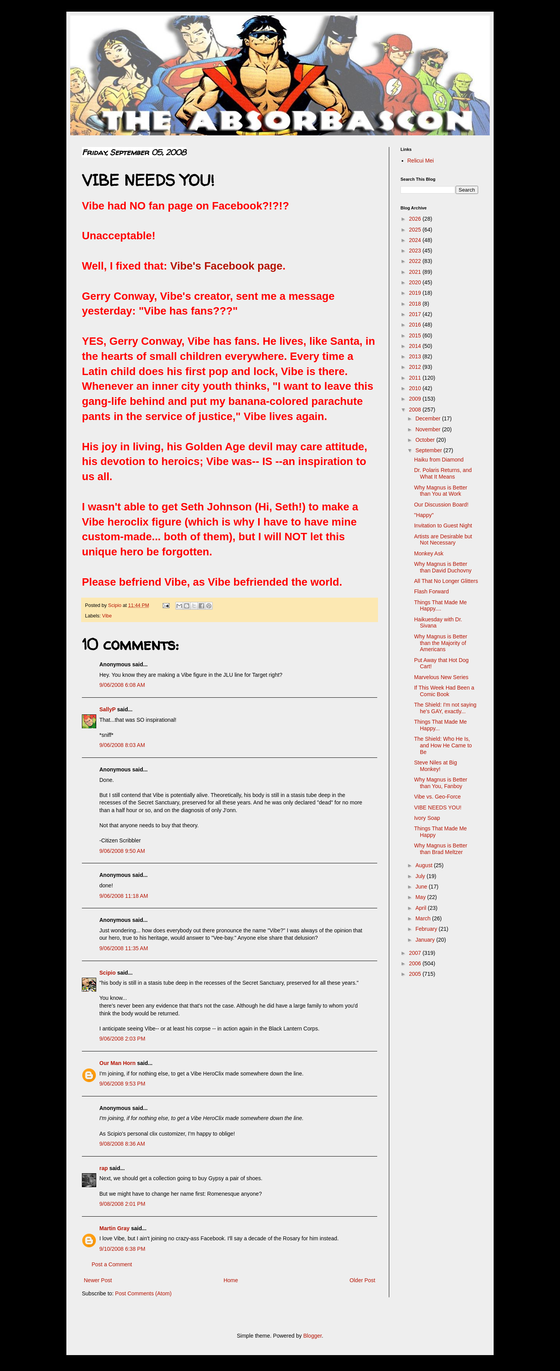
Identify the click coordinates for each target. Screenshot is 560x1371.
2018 (416, 304)
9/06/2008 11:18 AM (123, 896)
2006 (416, 963)
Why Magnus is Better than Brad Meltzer (440, 848)
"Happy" (423, 515)
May (421, 897)
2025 (416, 229)
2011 (416, 378)
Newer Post (98, 1280)
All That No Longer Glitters (446, 581)
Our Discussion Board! (441, 504)
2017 (416, 314)
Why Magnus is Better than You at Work (440, 490)
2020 (416, 282)
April (421, 908)
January (425, 940)
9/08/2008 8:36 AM (122, 1144)
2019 (416, 293)
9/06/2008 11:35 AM (123, 948)
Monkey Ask (428, 553)
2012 (416, 367)
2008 (416, 409)
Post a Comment (112, 1264)
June (421, 886)
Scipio (107, 973)
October (425, 440)
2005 (416, 974)
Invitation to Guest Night (443, 525)
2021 (416, 272)
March (423, 918)
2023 (416, 250)
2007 (416, 953)
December (428, 418)
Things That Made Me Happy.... (440, 605)
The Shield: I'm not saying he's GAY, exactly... (445, 708)
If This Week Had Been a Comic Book (444, 691)
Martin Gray (114, 1228)
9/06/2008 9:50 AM (122, 851)
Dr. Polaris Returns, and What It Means (443, 473)
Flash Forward (431, 591)
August (424, 865)
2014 (416, 346)
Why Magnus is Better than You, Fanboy (440, 782)
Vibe (107, 616)
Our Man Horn (117, 1063)
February (427, 929)
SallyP (107, 709)
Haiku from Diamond (439, 459)
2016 (416, 325)
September (429, 450)
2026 (416, 219)
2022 (416, 261)
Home (231, 1280)
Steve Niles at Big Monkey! (435, 765)
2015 (416, 335)
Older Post (362, 1280)
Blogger (312, 1336)
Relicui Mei (420, 160)
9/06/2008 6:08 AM (122, 685)
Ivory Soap (427, 818)
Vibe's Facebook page (226, 266)
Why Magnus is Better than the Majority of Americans (440, 643)
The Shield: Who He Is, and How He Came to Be (443, 745)
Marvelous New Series (441, 677)
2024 (416, 240)
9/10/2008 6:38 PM (122, 1249)
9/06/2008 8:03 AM (122, 745)
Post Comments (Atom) (143, 1293)
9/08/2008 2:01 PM (122, 1204)
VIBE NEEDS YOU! (437, 807)
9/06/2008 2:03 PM (122, 1039)
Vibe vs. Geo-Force (437, 797)
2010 (416, 388)
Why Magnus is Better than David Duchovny (443, 567)
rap (103, 1168)
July (421, 876)
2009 (416, 399)
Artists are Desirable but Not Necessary (443, 539)
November (428, 429)
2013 (416, 356)
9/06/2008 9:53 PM (122, 1084)
